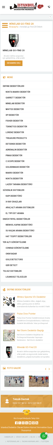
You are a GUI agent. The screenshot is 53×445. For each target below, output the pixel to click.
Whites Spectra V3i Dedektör (31, 297)
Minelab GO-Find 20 (14, 50)
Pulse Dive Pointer (26, 313)
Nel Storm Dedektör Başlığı (30, 330)
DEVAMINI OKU (13, 63)
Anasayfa (13, 27)
